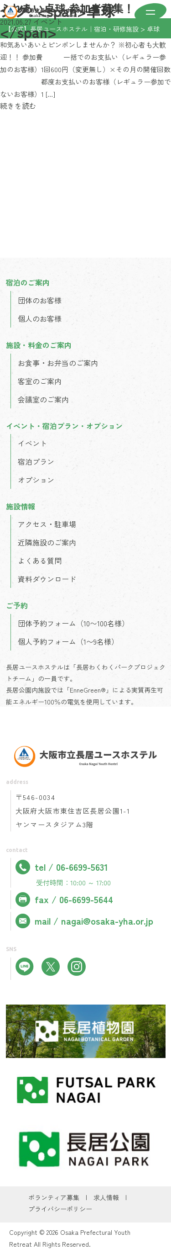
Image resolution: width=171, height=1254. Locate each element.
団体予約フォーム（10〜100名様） (73, 623)
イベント (32, 443)
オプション (36, 479)
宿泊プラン (36, 461)
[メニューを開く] (150, 13)
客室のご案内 (40, 381)
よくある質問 (40, 560)
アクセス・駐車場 (47, 524)
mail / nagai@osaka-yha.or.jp (84, 921)
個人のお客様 (40, 318)
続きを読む (18, 105)
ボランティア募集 (53, 1197)
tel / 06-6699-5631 (62, 867)
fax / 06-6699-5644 (64, 899)
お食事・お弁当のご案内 (58, 362)
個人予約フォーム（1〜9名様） (68, 641)
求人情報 (106, 1197)
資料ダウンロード (47, 578)
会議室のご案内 (43, 399)
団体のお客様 (40, 300)
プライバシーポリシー (60, 1208)
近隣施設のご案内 (47, 542)
